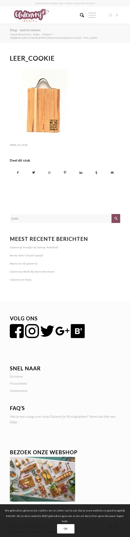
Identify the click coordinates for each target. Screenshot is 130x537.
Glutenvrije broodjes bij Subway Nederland (34, 247)
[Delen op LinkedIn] (81, 173)
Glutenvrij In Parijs (21, 279)
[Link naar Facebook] (117, 15)
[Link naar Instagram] (110, 15)
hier (107, 416)
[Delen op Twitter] (33, 173)
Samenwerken (19, 390)
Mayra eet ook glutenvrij (23, 263)
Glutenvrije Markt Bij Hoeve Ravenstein (32, 271)
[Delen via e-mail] (112, 173)
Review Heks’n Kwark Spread (26, 255)
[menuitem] (80, 15)
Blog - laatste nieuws (25, 30)
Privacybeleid (18, 383)
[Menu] (90, 15)
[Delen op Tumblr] (96, 173)
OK (66, 528)
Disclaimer (16, 376)
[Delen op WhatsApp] (49, 173)
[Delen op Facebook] (18, 173)
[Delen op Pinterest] (65, 173)
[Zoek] (80, 15)
